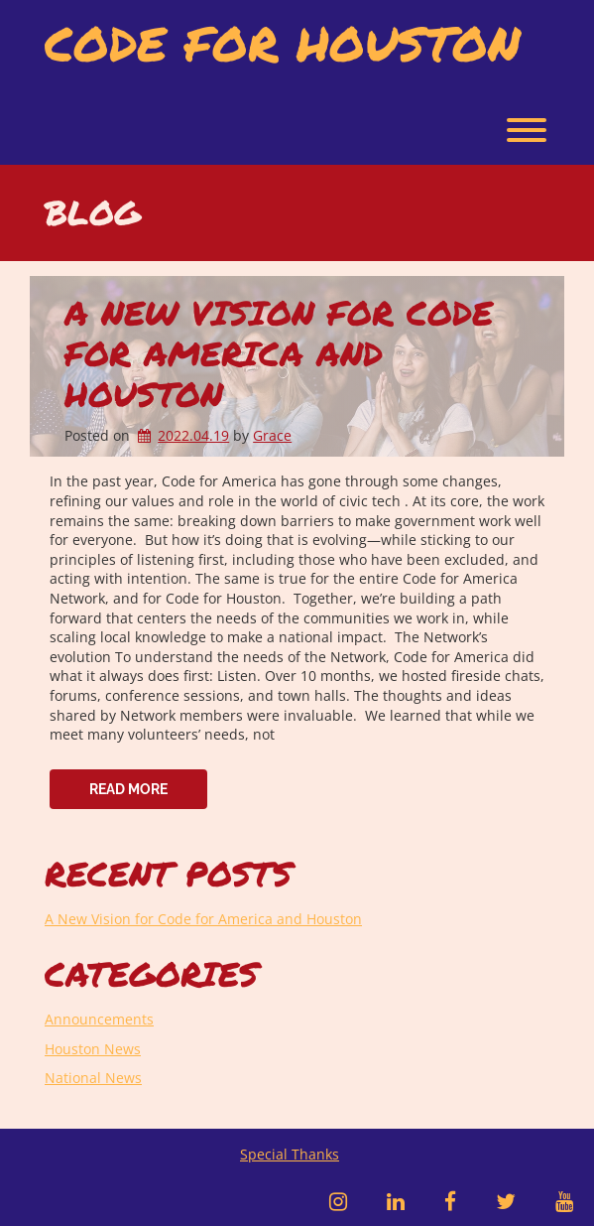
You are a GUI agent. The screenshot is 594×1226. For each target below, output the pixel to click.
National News (93, 1077)
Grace (272, 435)
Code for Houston (283, 43)
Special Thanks (289, 1154)
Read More (128, 789)
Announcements (99, 1019)
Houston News (93, 1048)
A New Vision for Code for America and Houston (278, 353)
